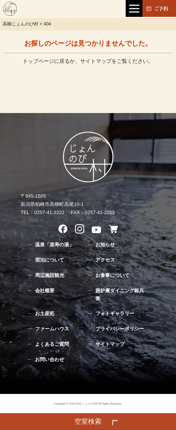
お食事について (112, 275)
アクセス (105, 260)
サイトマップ (95, 61)
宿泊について (49, 260)
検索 (88, 417)
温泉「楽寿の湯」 (54, 244)
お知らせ (105, 244)
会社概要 (44, 290)
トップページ (38, 61)
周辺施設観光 (49, 275)
